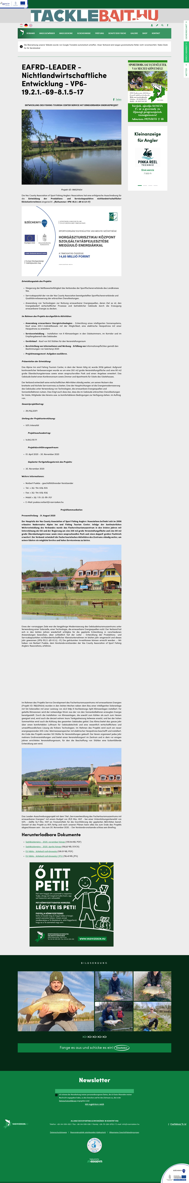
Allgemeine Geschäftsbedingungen (124, 1132)
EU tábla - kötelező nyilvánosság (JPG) (44, 856)
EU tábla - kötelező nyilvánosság (41, 852)
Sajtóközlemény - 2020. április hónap (43, 847)
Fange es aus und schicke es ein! (94, 1048)
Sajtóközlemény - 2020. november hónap (45, 842)
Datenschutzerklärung (68, 1101)
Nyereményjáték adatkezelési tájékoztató (88, 1132)
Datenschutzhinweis (58, 1132)
